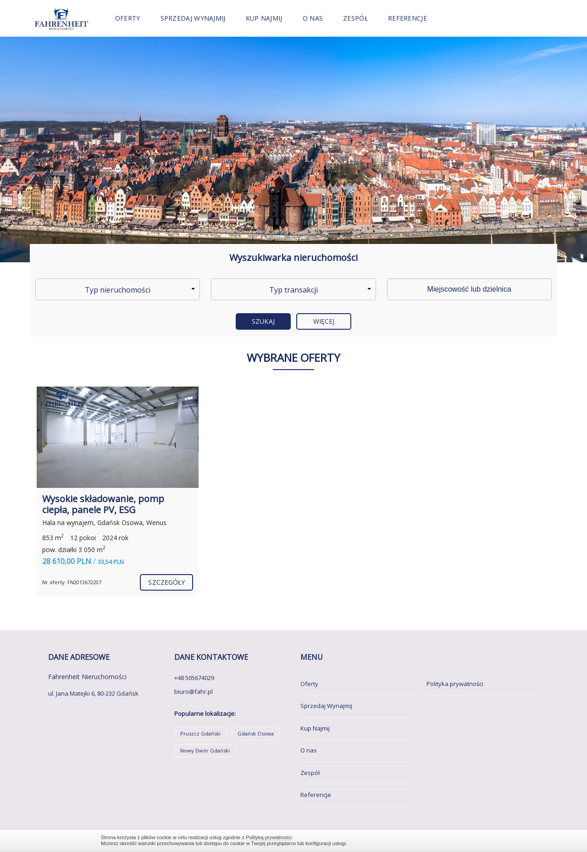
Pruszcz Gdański (200, 733)
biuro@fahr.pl (193, 691)
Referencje (407, 18)
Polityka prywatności (454, 684)
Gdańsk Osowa (256, 733)
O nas (313, 18)
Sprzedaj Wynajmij (193, 18)
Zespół (355, 18)
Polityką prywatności (269, 837)
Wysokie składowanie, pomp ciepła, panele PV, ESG (103, 504)
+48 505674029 (194, 678)
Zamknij (481, 840)
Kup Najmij (264, 18)
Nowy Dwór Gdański (205, 750)
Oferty (127, 18)
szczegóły (166, 582)
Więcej (324, 321)
